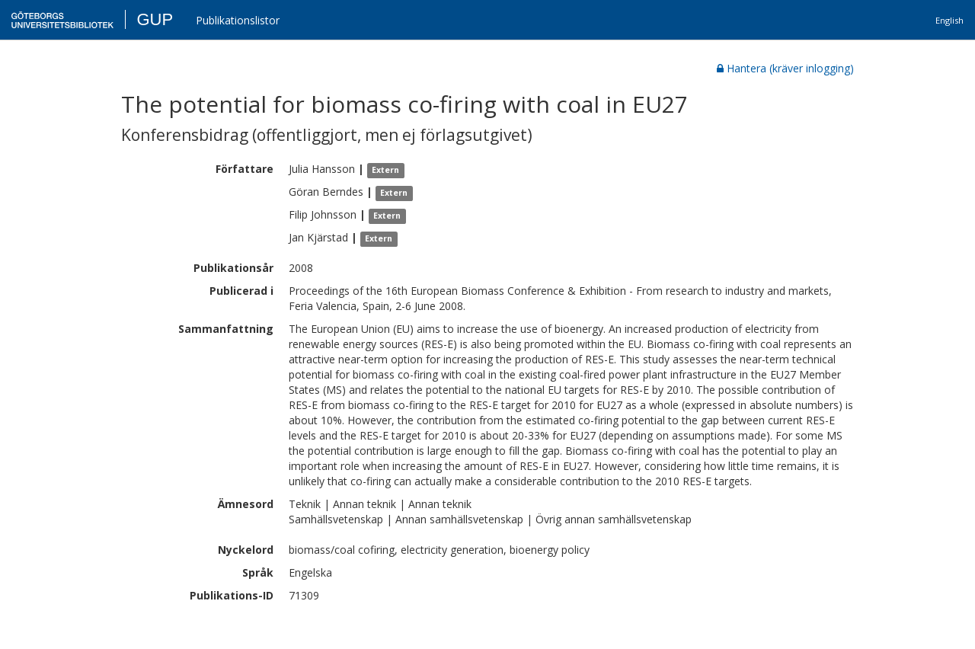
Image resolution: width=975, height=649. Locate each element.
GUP (154, 19)
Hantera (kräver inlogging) (785, 68)
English (949, 20)
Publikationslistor (238, 20)
